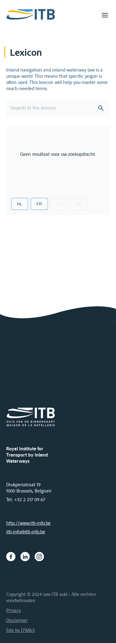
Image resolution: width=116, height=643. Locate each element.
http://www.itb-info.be (28, 523)
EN (59, 204)
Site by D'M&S (20, 630)
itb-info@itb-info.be (25, 531)
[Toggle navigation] (105, 15)
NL (19, 204)
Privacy (13, 610)
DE (79, 204)
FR (39, 204)
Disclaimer (17, 620)
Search (101, 108)
